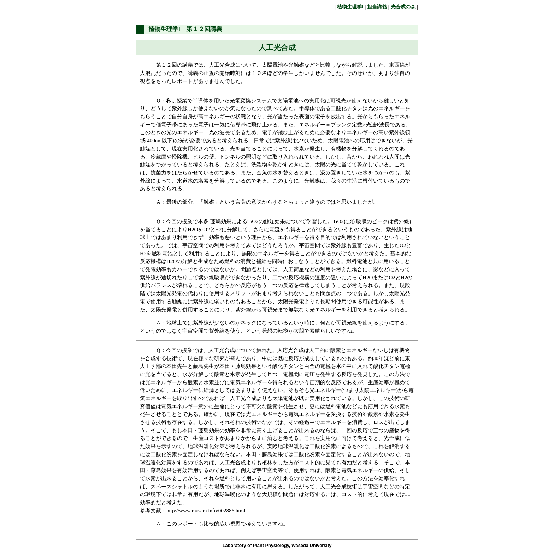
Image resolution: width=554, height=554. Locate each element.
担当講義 (377, 7)
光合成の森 (403, 7)
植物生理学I (350, 7)
